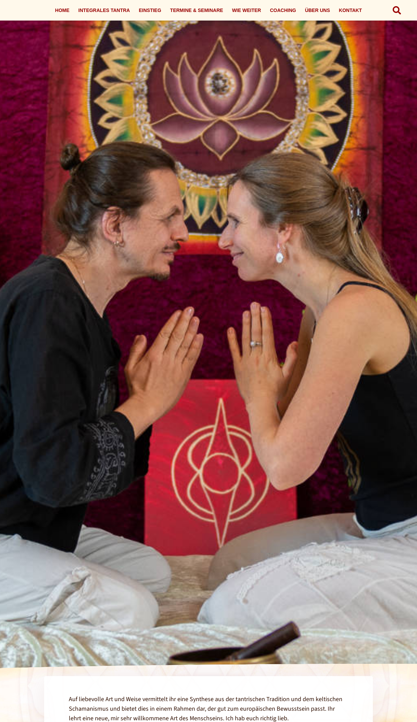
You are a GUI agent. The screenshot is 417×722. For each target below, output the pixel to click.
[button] (397, 10)
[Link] (208, 370)
